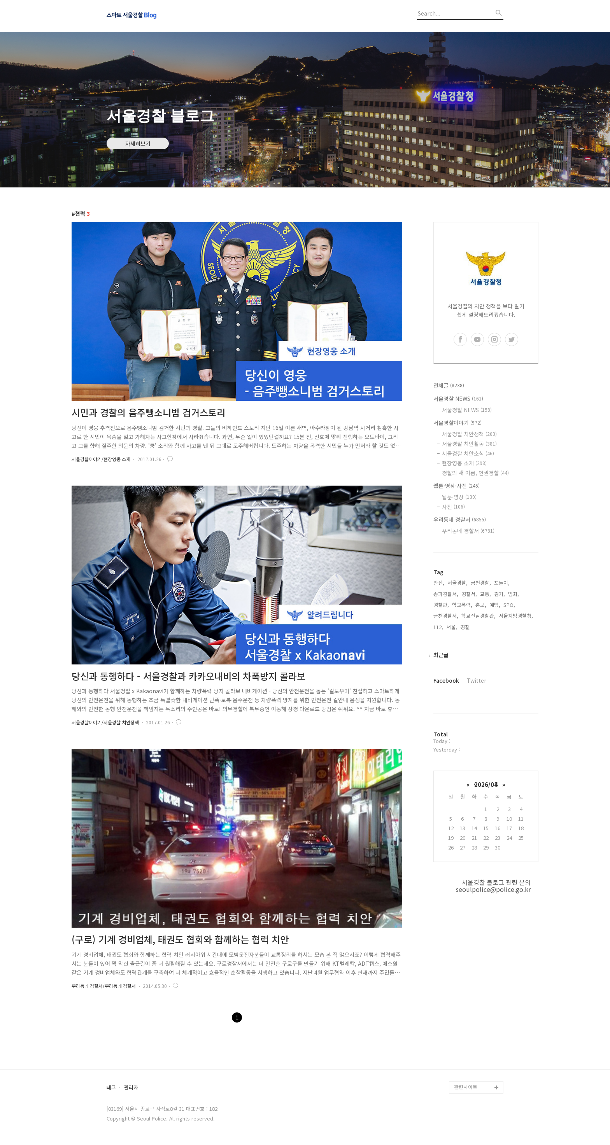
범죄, (513, 594)
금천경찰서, (445, 615)
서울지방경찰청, (516, 615)
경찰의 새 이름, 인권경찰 (475, 473)
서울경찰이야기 (457, 423)
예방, (494, 604)
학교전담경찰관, (478, 615)
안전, (438, 582)
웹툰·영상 (459, 497)
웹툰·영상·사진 (456, 485)
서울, (451, 627)
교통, (485, 594)
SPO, (509, 604)
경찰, (465, 627)
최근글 (441, 655)
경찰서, (469, 594)
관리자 (131, 1088)
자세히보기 (138, 143)
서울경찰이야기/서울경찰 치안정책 (105, 722)
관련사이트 (465, 1087)
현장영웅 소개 (464, 463)
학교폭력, (462, 604)
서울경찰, (457, 582)
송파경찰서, (445, 594)
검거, (499, 594)
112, (438, 627)
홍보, (480, 604)
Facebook (446, 680)
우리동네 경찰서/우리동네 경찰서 (104, 985)
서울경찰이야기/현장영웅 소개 (101, 459)
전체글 (448, 385)
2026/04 (486, 784)
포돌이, (502, 582)
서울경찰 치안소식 (468, 453)
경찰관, (441, 604)
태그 (111, 1088)
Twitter (476, 680)
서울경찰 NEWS (458, 398)
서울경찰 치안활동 (469, 444)
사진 (453, 506)
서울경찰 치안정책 (469, 434)
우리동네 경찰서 (459, 519)
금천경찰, (481, 582)
